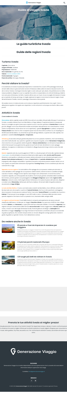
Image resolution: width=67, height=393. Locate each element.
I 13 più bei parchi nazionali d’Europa (33, 242)
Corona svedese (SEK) (13, 74)
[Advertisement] (33, 299)
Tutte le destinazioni (33, 13)
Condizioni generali (48, 386)
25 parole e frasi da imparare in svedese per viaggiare (37, 226)
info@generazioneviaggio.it (37, 371)
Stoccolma (5, 120)
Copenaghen (6, 155)
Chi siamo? (39, 386)
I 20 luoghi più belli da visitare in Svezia (34, 256)
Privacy (55, 386)
